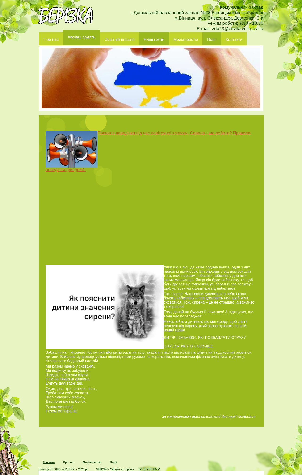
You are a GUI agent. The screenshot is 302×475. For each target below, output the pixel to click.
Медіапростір (185, 39)
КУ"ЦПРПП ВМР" (149, 469)
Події (212, 39)
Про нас (51, 39)
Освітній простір (119, 39)
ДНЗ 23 (65, 15)
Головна (49, 462)
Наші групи (154, 39)
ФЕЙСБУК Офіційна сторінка (115, 469)
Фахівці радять (81, 37)
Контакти (234, 39)
